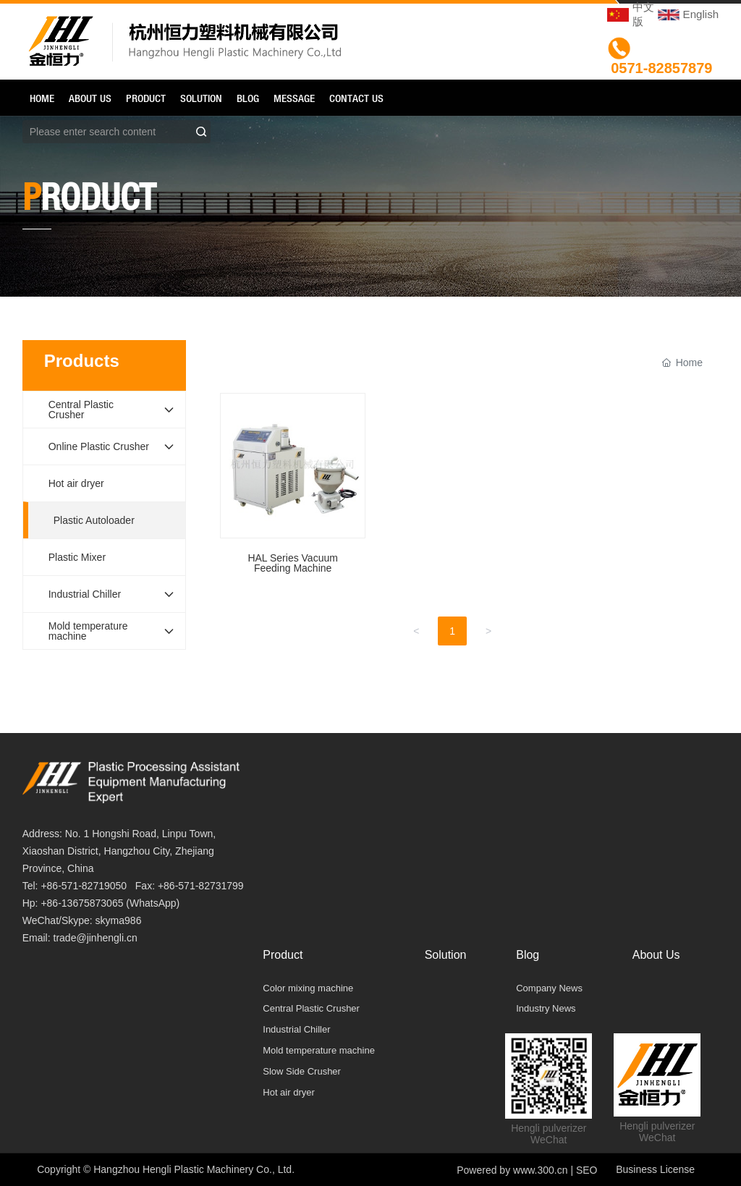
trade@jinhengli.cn (95, 938)
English (701, 14)
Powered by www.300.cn (512, 1170)
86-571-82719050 (87, 885)
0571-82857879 (661, 68)
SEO (587, 1170)
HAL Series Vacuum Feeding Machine (292, 490)
